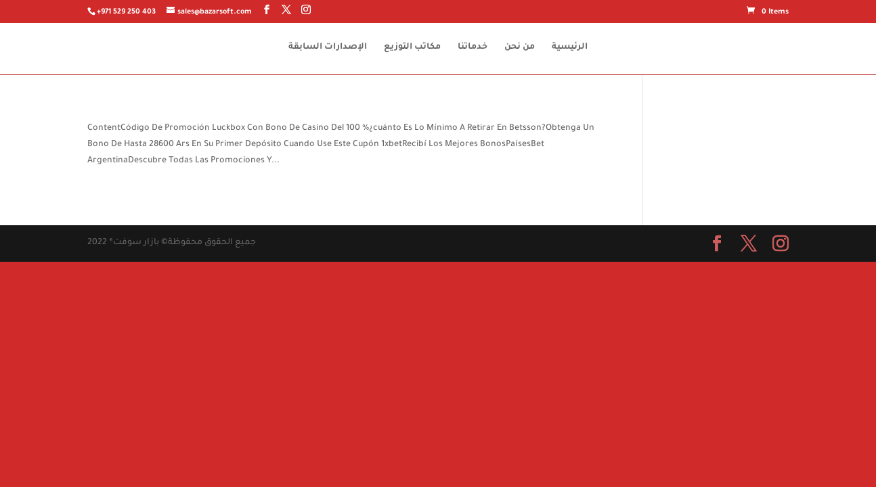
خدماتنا (472, 47)
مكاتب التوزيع (412, 47)
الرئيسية (570, 47)
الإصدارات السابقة (327, 47)
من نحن (519, 47)
